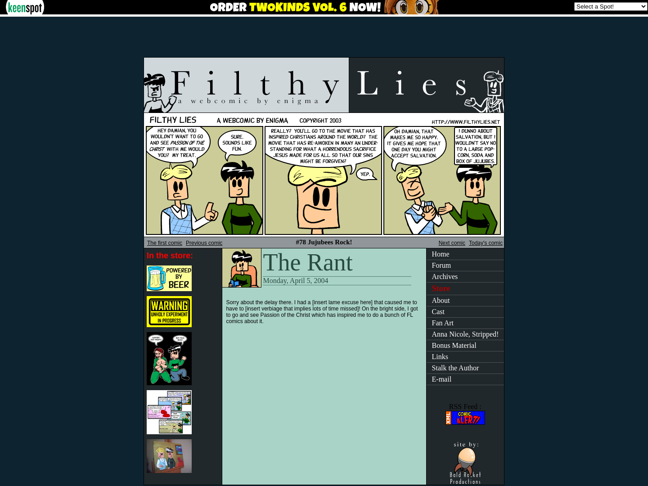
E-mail (442, 379)
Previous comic (204, 243)
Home (441, 254)
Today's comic (486, 243)
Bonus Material (454, 345)
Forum (441, 265)
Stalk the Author (455, 368)
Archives (445, 276)
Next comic (452, 243)
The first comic (164, 243)
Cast (438, 311)
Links (440, 356)
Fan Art (443, 323)
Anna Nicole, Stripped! (465, 334)
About (441, 300)
